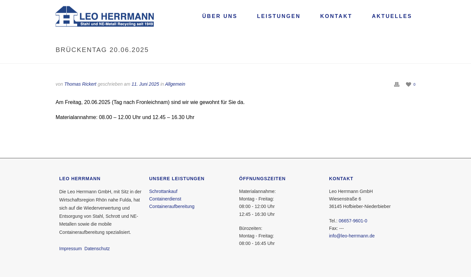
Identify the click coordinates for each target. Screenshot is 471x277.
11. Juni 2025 (145, 84)
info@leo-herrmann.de (352, 235)
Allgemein (175, 84)
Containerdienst (165, 198)
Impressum (70, 248)
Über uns (219, 16)
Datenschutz (97, 248)
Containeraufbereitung (172, 206)
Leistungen (279, 16)
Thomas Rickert (80, 84)
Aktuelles (392, 16)
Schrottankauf (163, 191)
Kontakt (336, 16)
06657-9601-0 (353, 220)
